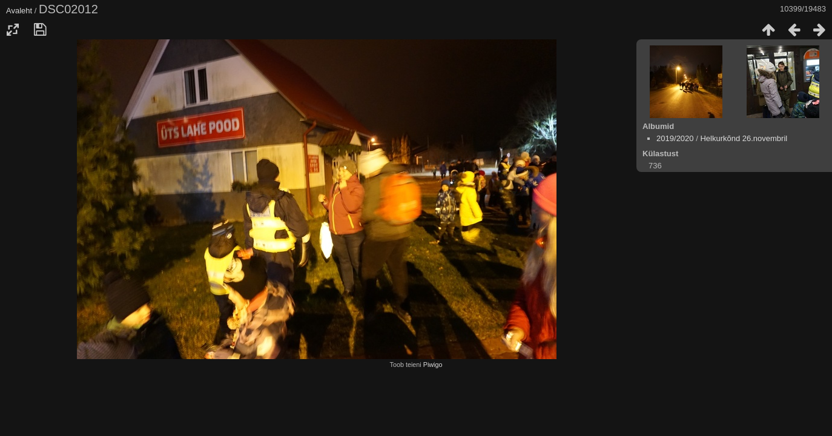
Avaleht (19, 10)
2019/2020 (674, 138)
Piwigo (433, 364)
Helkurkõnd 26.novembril (743, 138)
